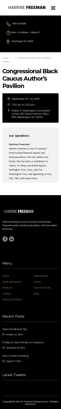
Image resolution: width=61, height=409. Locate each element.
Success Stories (42, 287)
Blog (36, 293)
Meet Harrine (41, 276)
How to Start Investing (15, 355)
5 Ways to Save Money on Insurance (23, 342)
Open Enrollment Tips (14, 329)
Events (37, 281)
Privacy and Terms (11, 299)
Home (5, 58)
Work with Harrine (11, 281)
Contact (6, 293)
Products (7, 287)
